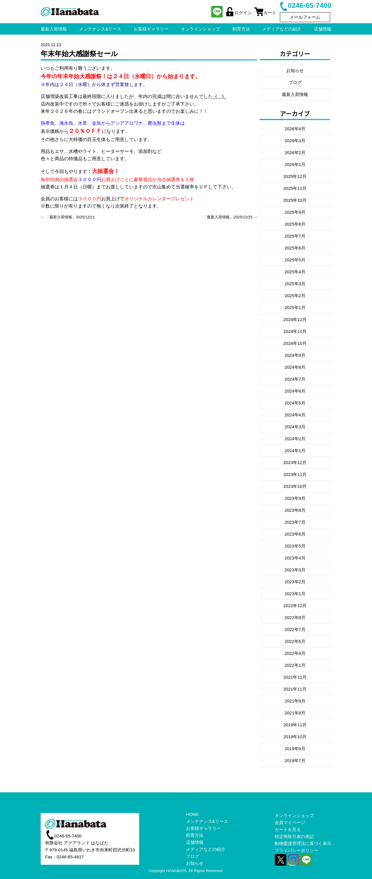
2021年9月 (295, 700)
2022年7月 (295, 629)
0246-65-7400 (305, 5)
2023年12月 (295, 462)
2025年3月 (295, 283)
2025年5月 (295, 259)
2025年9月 (295, 212)
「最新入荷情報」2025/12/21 (70, 217)
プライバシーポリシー (296, 850)
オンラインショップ (294, 815)
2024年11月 (295, 331)
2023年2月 (295, 581)
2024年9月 (295, 355)
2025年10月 (295, 200)
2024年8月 (295, 367)
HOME (192, 814)
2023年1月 (295, 593)
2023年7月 (295, 522)
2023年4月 (295, 557)
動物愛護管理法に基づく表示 (303, 843)
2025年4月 (295, 271)
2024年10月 (295, 343)
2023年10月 (295, 486)
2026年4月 (295, 128)
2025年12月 (295, 176)
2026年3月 (295, 140)
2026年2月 (295, 152)
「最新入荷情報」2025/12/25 (227, 217)
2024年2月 (295, 438)
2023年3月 (295, 569)
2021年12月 (295, 677)
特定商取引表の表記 (294, 836)
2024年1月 (295, 450)
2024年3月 (295, 426)
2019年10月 (295, 736)
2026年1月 (295, 164)
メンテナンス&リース (207, 821)
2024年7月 (295, 379)
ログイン (238, 12)
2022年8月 (295, 617)
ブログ (295, 82)
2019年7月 (295, 760)
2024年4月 (295, 414)
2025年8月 (295, 224)
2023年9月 (295, 498)
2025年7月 (295, 235)
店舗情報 (194, 842)
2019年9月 (295, 748)
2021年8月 (295, 712)
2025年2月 (295, 295)
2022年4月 (295, 653)
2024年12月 (295, 319)
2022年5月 (295, 641)
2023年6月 (295, 534)
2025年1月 (295, 307)
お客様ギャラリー (203, 828)
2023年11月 (295, 474)
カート (265, 12)
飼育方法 (194, 835)
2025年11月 (295, 188)
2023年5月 (295, 545)
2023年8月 (295, 510)
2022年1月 (295, 665)
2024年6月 (295, 390)
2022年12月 (295, 605)
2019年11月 (295, 724)
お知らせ (295, 70)
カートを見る (288, 829)
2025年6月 (295, 247)
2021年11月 (295, 689)
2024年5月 (295, 402)
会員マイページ (290, 822)
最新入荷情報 (295, 94)
